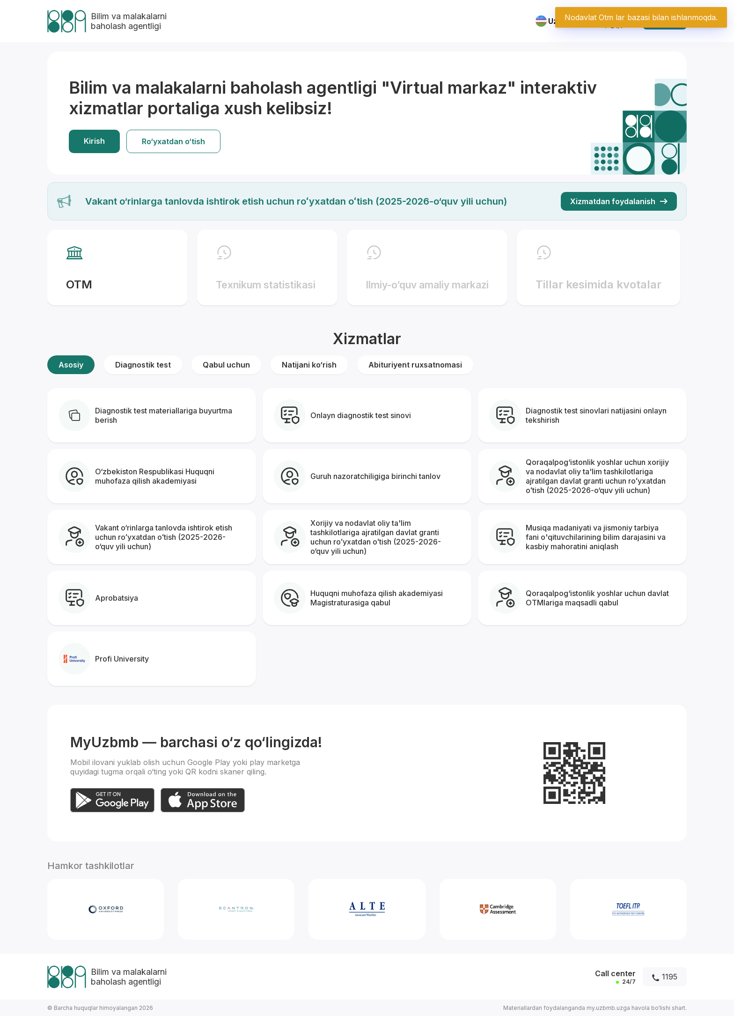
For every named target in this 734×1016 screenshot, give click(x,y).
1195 (664, 976)
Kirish (94, 141)
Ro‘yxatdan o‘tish (173, 141)
